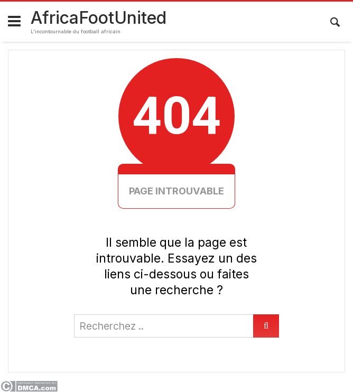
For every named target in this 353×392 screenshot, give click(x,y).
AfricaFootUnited (98, 17)
